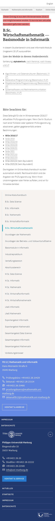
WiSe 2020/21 (11, 148)
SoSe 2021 (10, 151)
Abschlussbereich (13, 267)
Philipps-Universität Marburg (12, 434)
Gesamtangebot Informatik (17, 339)
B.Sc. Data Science (13, 201)
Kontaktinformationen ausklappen (50, 434)
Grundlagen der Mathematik (18, 234)
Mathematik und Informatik (22, 10)
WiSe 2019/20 (11, 145)
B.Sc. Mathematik (13, 214)
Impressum (7, 419)
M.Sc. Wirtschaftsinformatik (17, 293)
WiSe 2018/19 (11, 142)
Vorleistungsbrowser (14, 353)
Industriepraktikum (13, 254)
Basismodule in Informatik (17, 247)
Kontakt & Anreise (14, 407)
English (50, 3)
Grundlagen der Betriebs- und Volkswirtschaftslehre (28, 241)
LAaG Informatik (12, 307)
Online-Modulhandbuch (16, 195)
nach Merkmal (32, 61)
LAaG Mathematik (13, 313)
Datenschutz (8, 425)
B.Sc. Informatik (12, 208)
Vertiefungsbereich (13, 261)
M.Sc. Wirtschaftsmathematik (18, 300)
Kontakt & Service (14, 479)
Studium (39, 10)
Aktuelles (7, 488)
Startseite (4, 10)
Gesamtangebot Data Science (18, 333)
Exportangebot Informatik (16, 320)
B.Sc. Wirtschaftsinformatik (17, 221)
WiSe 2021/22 (11, 154)
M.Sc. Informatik (12, 280)
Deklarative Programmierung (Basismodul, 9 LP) (26, 80)
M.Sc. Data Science (13, 274)
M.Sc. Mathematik (13, 287)
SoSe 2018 (10, 138)
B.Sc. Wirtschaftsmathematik (19, 228)
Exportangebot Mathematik (17, 326)
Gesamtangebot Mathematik (18, 346)
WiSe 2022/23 (11, 157)
